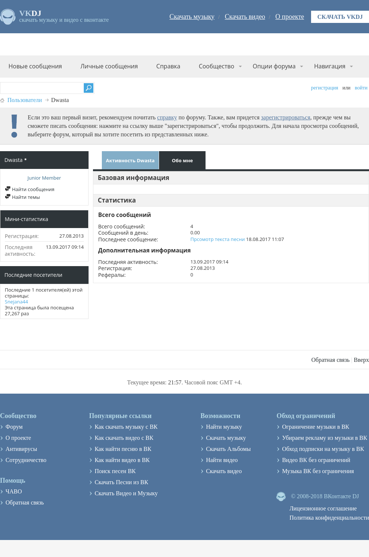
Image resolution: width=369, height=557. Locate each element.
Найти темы (22, 197)
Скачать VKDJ (340, 17)
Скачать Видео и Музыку (126, 493)
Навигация (329, 66)
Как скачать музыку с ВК (126, 427)
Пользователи (24, 100)
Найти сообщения (29, 189)
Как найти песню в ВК (122, 449)
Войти (361, 88)
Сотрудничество (26, 460)
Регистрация (324, 88)
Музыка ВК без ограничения (318, 471)
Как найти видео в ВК (121, 460)
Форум (14, 427)
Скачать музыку (191, 16)
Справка (168, 66)
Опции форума (274, 66)
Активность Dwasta (130, 160)
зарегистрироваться (285, 117)
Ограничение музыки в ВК (315, 427)
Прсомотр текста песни (217, 239)
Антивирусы (21, 449)
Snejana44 (16, 301)
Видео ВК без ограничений (316, 460)
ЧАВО (14, 491)
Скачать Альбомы (228, 449)
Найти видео (222, 460)
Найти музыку (224, 427)
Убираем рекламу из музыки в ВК (324, 438)
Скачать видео (245, 16)
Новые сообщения (35, 66)
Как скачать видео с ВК (123, 438)
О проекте (289, 16)
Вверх (361, 360)
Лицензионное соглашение (323, 508)
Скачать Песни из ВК (121, 482)
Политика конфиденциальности (329, 517)
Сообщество (216, 66)
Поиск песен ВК (114, 471)
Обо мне (182, 160)
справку (167, 117)
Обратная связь (330, 360)
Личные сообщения (109, 66)
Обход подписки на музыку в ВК (323, 449)
